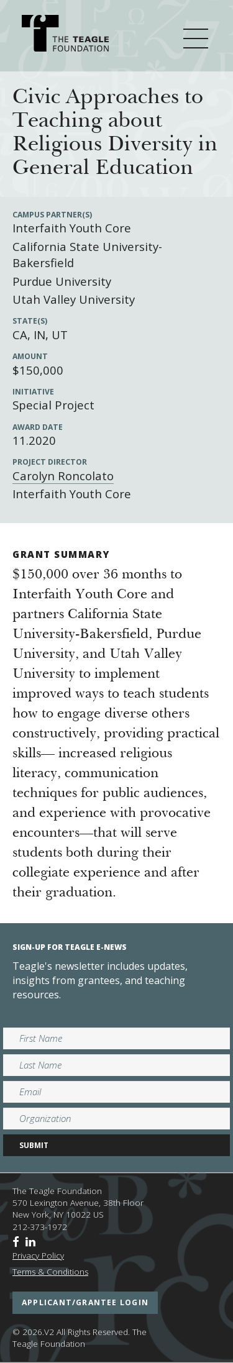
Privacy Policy (38, 1255)
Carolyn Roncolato (63, 475)
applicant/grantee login (85, 1302)
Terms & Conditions (50, 1271)
